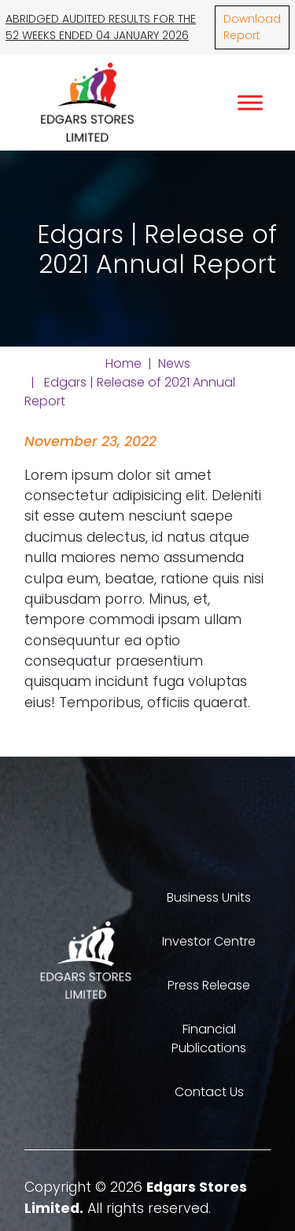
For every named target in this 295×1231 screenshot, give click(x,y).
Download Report (252, 27)
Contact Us (209, 1092)
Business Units (209, 897)
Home (123, 363)
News (174, 363)
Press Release (209, 985)
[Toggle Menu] (250, 102)
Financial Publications (208, 1038)
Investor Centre (209, 941)
